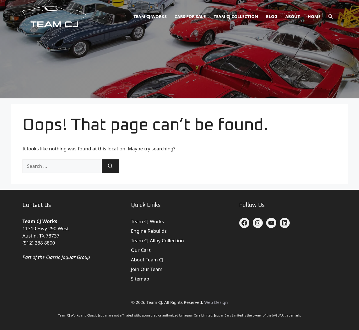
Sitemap (140, 278)
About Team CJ (147, 259)
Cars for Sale (190, 16)
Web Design (216, 302)
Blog (271, 16)
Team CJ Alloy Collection (157, 240)
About (292, 16)
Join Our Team (147, 269)
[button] (331, 16)
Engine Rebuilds (149, 231)
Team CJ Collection (236, 16)
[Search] (110, 166)
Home (314, 16)
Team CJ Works (150, 16)
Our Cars (141, 250)
